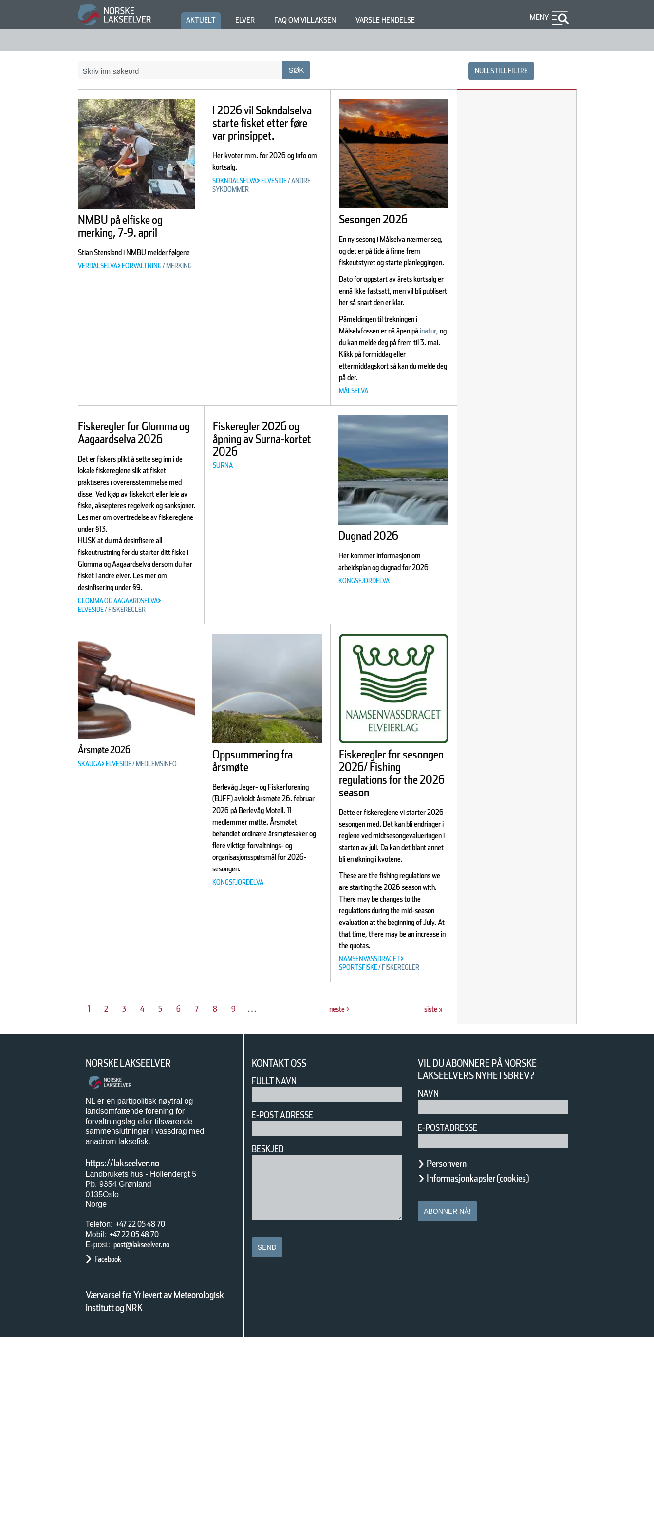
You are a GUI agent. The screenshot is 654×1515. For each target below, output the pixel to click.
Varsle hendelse (414, 20)
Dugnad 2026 (378, 594)
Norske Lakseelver (137, 1240)
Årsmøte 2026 (112, 856)
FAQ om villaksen (319, 20)
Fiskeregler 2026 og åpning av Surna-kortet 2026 (266, 497)
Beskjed (271, 1326)
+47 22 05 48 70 (149, 1401)
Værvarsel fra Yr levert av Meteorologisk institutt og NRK (160, 1478)
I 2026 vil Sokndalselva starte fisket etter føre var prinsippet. (263, 136)
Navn (430, 1271)
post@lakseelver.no (151, 1421)
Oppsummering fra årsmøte (257, 867)
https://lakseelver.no (135, 1340)
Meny (538, 17)
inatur (362, 389)
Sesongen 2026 (384, 219)
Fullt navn (278, 1258)
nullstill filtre (496, 70)
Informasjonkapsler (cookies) (497, 1355)
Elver (250, 20)
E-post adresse (289, 1292)
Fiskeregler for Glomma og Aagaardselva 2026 (134, 497)
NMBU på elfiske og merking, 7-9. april (134, 226)
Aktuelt (202, 20)
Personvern (454, 1341)
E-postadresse (454, 1305)
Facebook (112, 1436)
